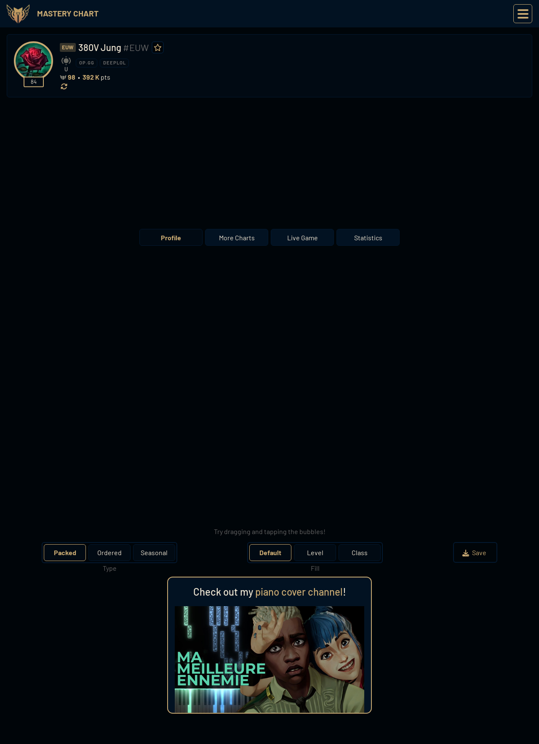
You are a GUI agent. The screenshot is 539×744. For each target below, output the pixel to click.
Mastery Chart (68, 13)
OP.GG (86, 62)
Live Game (302, 238)
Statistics (368, 238)
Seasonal (154, 552)
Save (475, 552)
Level (315, 552)
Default (270, 552)
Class (360, 552)
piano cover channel (299, 592)
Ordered (109, 552)
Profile (171, 238)
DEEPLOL (114, 62)
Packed (65, 552)
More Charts (237, 238)
